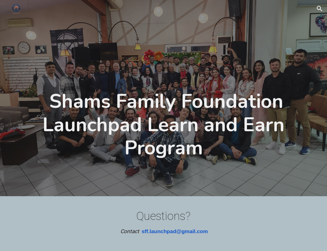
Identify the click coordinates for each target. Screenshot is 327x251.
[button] (319, 8)
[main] (163, 99)
